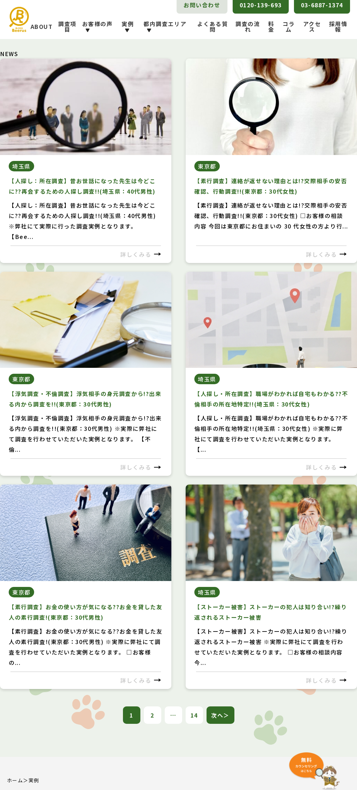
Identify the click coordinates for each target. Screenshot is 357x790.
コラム (288, 26)
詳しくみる (140, 254)
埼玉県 (21, 166)
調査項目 (67, 26)
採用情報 (338, 26)
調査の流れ (247, 26)
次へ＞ (220, 715)
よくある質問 (212, 26)
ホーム (15, 780)
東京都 (207, 166)
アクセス (312, 26)
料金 (271, 26)
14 (194, 715)
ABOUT (42, 26)
